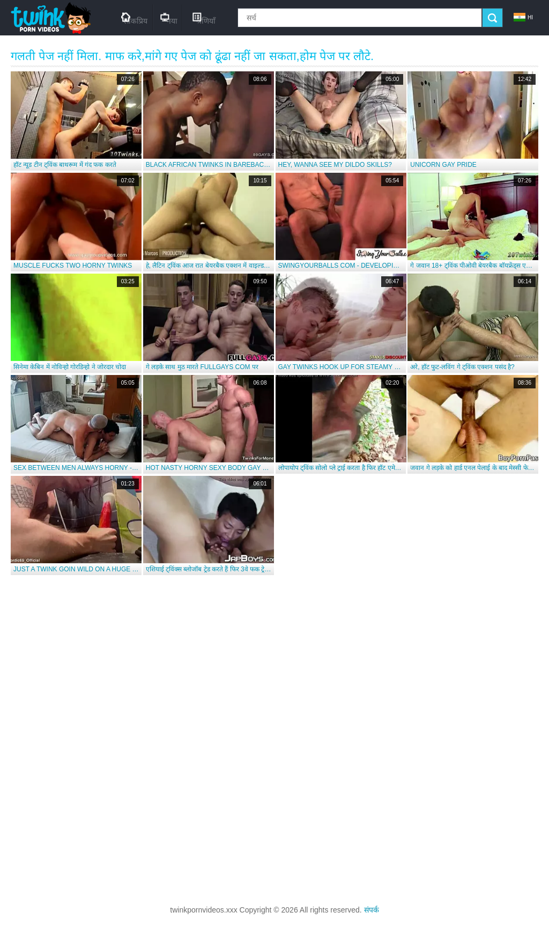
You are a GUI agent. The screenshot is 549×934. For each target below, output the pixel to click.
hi (523, 17)
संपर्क (371, 910)
